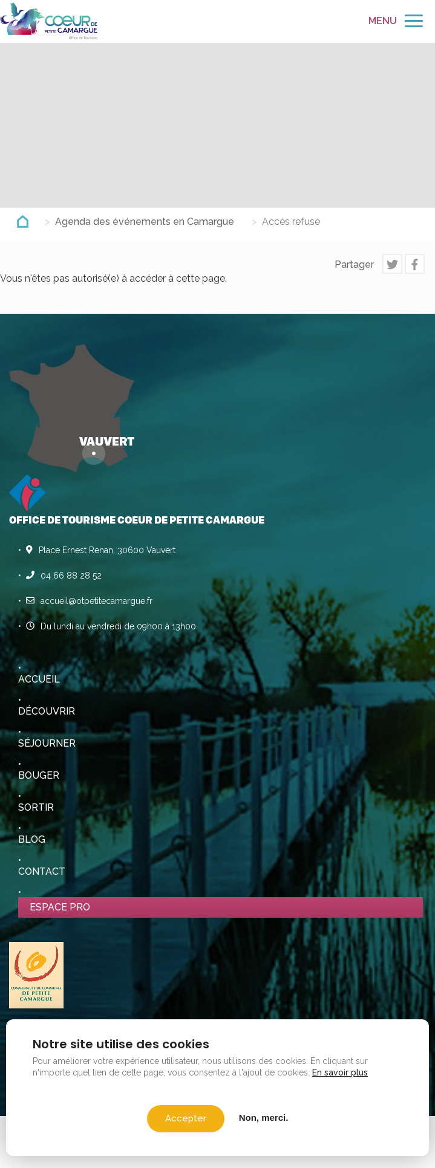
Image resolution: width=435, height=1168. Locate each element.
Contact (41, 871)
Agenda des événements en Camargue (144, 221)
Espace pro (60, 907)
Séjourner (47, 743)
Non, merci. (264, 1117)
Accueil (39, 679)
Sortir (36, 807)
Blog (31, 839)
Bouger (38, 775)
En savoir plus (340, 1072)
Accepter (185, 1118)
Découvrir (46, 711)
